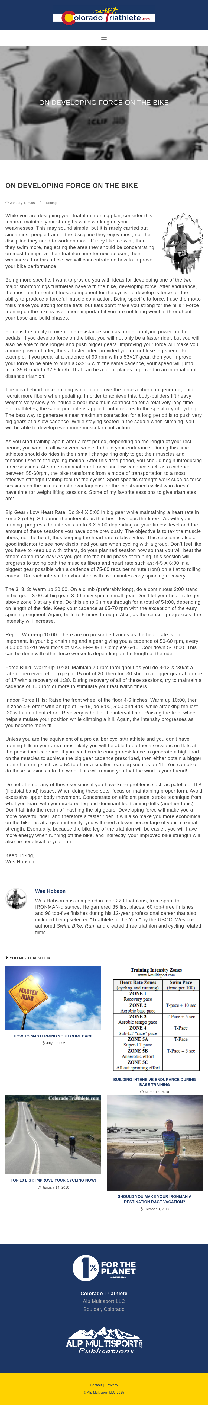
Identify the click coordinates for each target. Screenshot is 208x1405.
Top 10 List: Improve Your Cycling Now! (53, 1180)
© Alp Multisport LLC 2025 (104, 1392)
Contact (96, 1385)
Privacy (112, 1385)
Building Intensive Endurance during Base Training (154, 1082)
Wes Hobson (50, 891)
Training (50, 203)
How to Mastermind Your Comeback (53, 1036)
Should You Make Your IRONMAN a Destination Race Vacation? (155, 1199)
